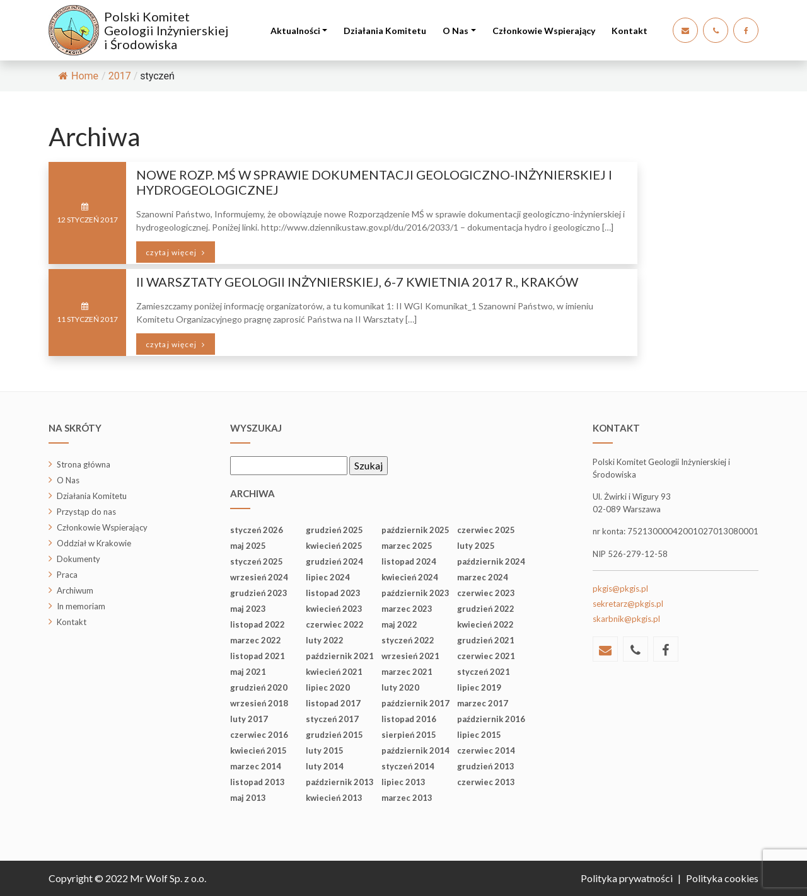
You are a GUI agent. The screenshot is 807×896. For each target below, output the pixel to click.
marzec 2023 (407, 609)
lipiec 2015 (479, 735)
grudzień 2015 (334, 735)
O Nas (455, 30)
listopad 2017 (333, 703)
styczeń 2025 (256, 561)
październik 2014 (415, 750)
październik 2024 (491, 561)
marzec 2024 (482, 577)
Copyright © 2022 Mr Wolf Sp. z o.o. (127, 878)
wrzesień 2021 (410, 656)
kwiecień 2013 (334, 798)
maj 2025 (248, 546)
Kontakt (629, 30)
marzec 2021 (407, 672)
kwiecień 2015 (258, 750)
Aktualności (295, 30)
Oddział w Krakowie (94, 543)
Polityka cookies (722, 878)
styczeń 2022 (407, 640)
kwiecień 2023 (334, 609)
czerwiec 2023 (486, 593)
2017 (119, 76)
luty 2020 (400, 687)
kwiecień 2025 (334, 546)
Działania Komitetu (385, 30)
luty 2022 (325, 640)
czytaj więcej (172, 252)
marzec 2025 (407, 546)
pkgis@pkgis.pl (620, 588)
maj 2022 (399, 624)
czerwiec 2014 (486, 750)
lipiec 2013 (403, 782)
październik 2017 (415, 703)
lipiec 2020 (328, 687)
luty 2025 (476, 546)
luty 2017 (249, 719)
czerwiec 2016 (259, 735)
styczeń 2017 (332, 719)
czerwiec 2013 (486, 782)
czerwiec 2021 (486, 656)
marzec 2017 (482, 703)
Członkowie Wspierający (543, 30)
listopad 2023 (333, 593)
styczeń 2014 (407, 766)
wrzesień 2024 (259, 577)
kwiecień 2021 (334, 672)
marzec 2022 (255, 640)
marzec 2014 (255, 766)
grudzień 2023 (258, 593)
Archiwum (75, 590)
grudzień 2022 (485, 609)
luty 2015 (325, 750)
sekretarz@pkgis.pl (628, 604)
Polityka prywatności (627, 878)
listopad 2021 (257, 656)
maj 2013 (248, 798)
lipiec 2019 (479, 687)
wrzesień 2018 (259, 703)
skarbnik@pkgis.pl (626, 619)
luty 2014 (325, 766)
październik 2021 (340, 656)
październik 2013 (340, 782)
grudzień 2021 (485, 640)
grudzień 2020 (258, 687)
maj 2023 (248, 609)
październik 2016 (491, 719)
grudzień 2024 (334, 561)
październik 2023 (415, 593)
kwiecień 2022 (485, 624)
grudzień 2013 (485, 766)
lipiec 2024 (328, 577)
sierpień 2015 (408, 735)
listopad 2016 (408, 719)
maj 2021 (248, 672)
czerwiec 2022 (335, 624)
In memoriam (81, 606)
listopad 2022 (257, 624)
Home (78, 76)
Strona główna (83, 464)
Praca (67, 575)
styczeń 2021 (483, 672)
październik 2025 (415, 530)
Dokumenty (78, 559)
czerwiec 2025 (486, 530)
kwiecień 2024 (409, 577)
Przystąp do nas (86, 512)
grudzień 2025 (334, 530)
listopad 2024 (408, 561)
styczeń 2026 (256, 530)
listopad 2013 (257, 782)
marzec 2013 (407, 798)
